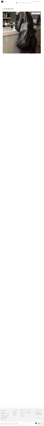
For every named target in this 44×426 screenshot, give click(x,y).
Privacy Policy (22, 414)
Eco (39, 13)
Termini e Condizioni (23, 416)
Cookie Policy (22, 415)
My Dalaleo (38, 1)
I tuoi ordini (14, 415)
